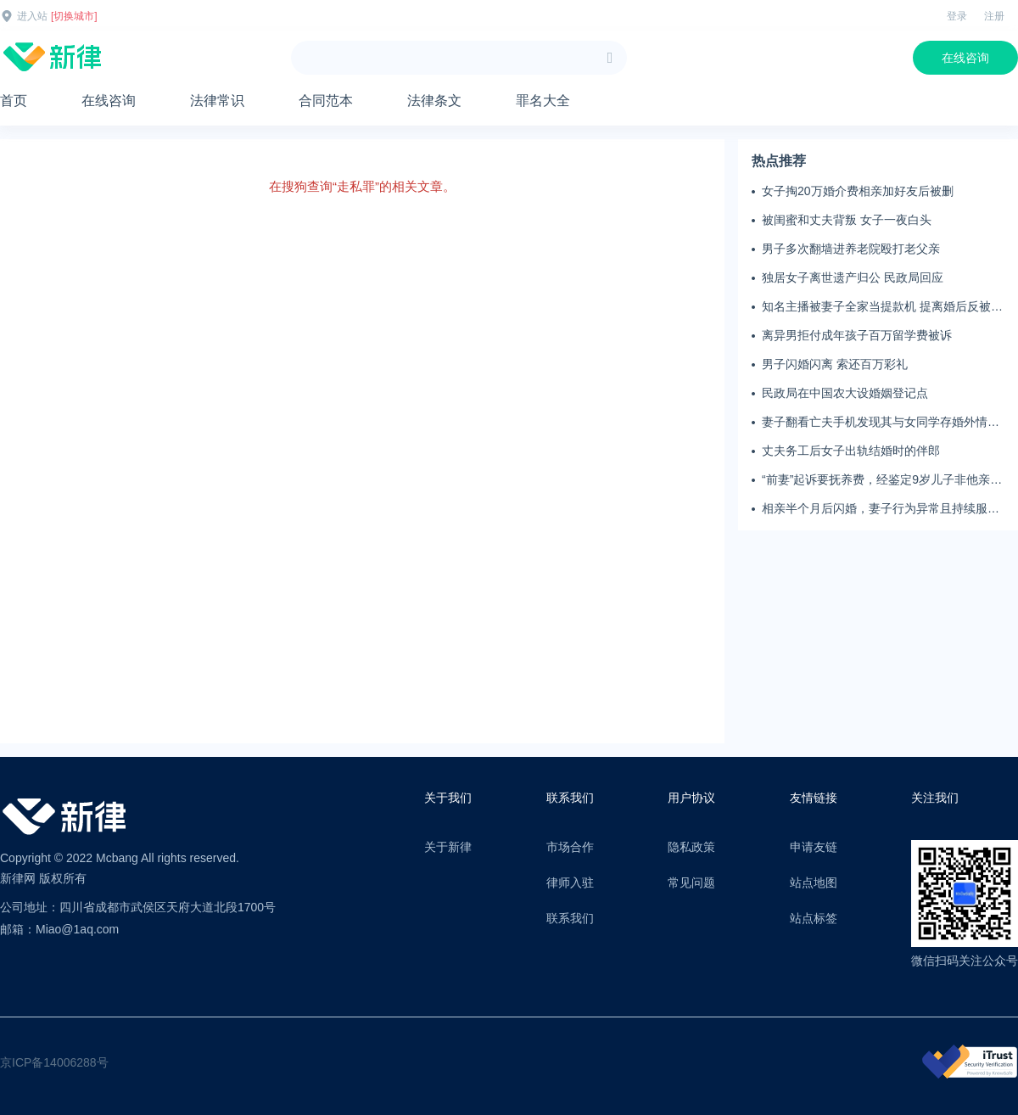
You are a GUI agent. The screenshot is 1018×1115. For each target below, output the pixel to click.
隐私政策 (691, 847)
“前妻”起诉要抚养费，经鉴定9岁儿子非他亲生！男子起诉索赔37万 (876, 480)
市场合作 (570, 847)
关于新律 (448, 847)
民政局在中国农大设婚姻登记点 (845, 393)
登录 (957, 16)
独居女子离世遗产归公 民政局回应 (852, 277)
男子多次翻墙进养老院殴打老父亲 (851, 248)
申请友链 (813, 847)
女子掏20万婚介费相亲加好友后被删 (858, 191)
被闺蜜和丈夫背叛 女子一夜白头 (846, 220)
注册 (994, 16)
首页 (13, 100)
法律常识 (217, 100)
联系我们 (570, 918)
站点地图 (813, 882)
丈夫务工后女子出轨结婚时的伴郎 (851, 450)
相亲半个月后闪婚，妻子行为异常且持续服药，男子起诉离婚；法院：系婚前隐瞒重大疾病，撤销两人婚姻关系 (880, 509)
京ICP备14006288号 (54, 1062)
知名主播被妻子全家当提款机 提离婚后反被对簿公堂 (882, 307)
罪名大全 (543, 100)
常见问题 (691, 882)
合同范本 (326, 100)
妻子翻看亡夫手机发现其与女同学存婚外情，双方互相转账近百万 (880, 422)
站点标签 (813, 918)
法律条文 (434, 100)
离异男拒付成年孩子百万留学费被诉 (857, 335)
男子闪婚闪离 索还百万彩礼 (835, 364)
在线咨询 (965, 57)
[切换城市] (74, 16)
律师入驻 (570, 882)
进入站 (32, 16)
